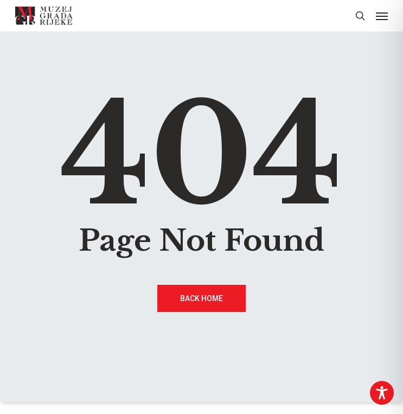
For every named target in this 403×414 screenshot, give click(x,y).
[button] (382, 15)
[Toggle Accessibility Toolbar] (382, 393)
